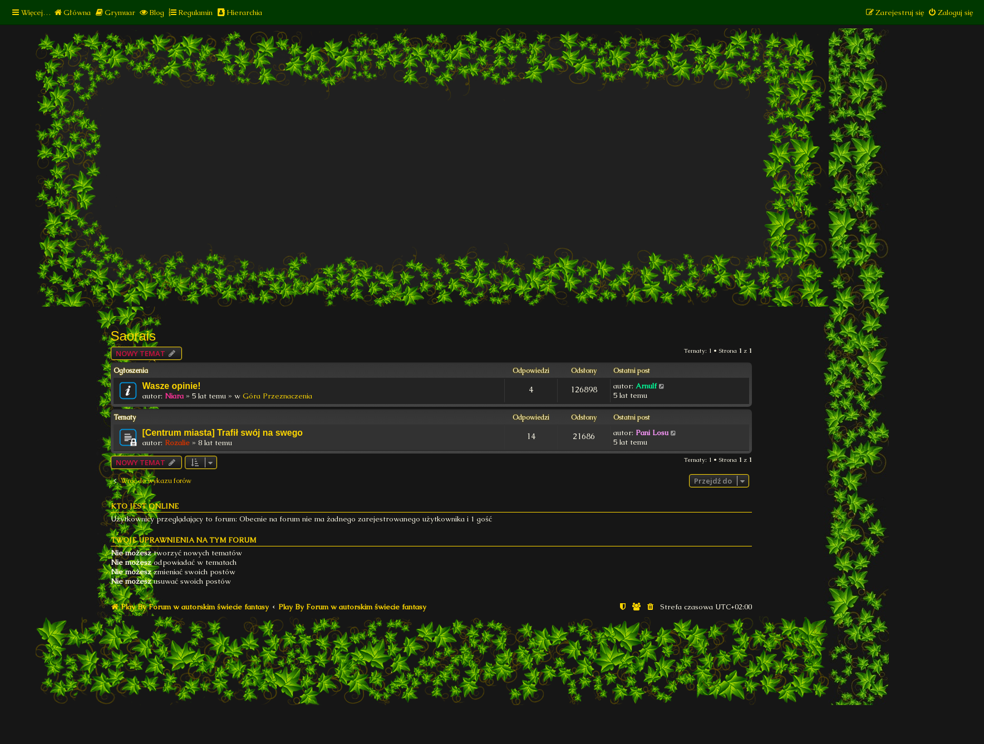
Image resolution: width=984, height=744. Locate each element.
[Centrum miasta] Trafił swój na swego (222, 432)
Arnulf (646, 386)
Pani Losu (652, 432)
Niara (174, 396)
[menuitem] (72, 12)
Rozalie (177, 442)
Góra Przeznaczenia (277, 396)
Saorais (133, 335)
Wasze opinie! (171, 386)
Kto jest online (145, 506)
